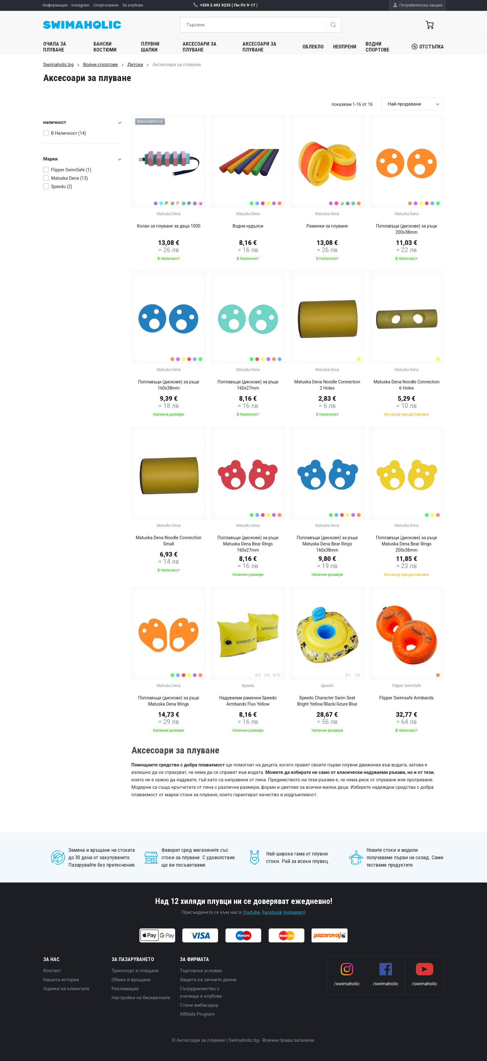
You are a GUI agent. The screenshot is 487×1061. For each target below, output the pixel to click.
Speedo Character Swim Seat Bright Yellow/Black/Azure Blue (327, 701)
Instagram (293, 912)
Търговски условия (201, 970)
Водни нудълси (248, 225)
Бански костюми (104, 47)
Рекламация (125, 988)
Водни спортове (377, 47)
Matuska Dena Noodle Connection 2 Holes (327, 385)
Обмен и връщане (131, 979)
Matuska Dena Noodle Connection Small (169, 540)
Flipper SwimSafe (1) (71, 169)
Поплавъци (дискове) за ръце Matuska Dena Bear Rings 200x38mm (406, 544)
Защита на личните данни (208, 979)
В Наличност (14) (68, 133)
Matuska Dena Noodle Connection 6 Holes (406, 385)
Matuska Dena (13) (69, 178)
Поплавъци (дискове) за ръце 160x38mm (168, 385)
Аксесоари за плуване (199, 47)
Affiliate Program (197, 1014)
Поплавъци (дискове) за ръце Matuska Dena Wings (168, 701)
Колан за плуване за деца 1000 (168, 225)
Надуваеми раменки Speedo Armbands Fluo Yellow (248, 701)
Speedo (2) (61, 186)
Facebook (272, 912)
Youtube (251, 912)
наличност (82, 122)
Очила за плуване (54, 47)
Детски (135, 64)
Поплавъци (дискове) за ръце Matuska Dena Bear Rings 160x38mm (327, 544)
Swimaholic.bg (58, 64)
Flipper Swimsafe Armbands (406, 697)
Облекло (313, 47)
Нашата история (61, 979)
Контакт (52, 970)
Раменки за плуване (327, 225)
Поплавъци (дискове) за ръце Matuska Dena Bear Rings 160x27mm (248, 544)
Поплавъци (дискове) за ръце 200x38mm (406, 229)
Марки (82, 159)
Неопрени (344, 47)
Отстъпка (428, 46)
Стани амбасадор (199, 1005)
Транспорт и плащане (135, 970)
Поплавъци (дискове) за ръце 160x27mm (248, 385)
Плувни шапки (150, 47)
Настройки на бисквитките (141, 997)
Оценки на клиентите (66, 988)
